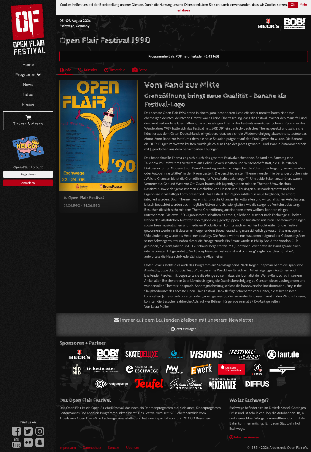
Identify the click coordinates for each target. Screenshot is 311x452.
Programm (28, 74)
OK (293, 5)
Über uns (133, 448)
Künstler (87, 69)
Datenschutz (92, 448)
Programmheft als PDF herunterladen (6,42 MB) (183, 56)
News (28, 84)
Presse (28, 104)
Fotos (139, 69)
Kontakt (113, 448)
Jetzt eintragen (184, 329)
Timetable (114, 69)
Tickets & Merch (28, 121)
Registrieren (28, 174)
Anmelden (28, 183)
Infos (28, 94)
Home (28, 64)
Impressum (67, 448)
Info (65, 69)
